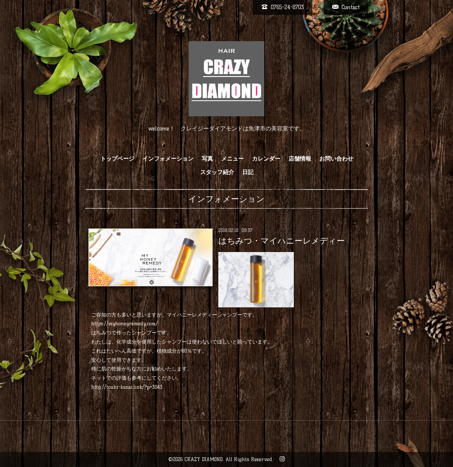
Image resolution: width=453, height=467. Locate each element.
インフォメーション (168, 158)
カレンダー (266, 158)
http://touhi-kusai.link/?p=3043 (126, 387)
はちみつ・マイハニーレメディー (281, 241)
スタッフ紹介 (217, 172)
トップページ (117, 158)
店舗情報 (299, 158)
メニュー (232, 158)
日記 (248, 172)
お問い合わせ (336, 158)
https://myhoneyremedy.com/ (124, 324)
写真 (207, 158)
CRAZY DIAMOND (204, 459)
